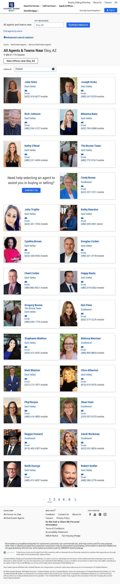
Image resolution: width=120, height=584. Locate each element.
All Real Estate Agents (14, 518)
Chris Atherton (89, 370)
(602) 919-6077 (32, 96)
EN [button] (116, 2)
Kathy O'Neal (32, 145)
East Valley (30, 86)
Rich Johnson (33, 113)
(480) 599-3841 (89, 224)
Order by (8, 69)
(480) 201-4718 (89, 256)
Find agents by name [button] (13, 31)
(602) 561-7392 (32, 224)
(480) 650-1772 (32, 322)
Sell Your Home (50, 6)
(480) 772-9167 (89, 160)
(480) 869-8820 (89, 353)
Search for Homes (32, 6)
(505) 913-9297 (32, 353)
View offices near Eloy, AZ (21, 61)
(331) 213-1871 (32, 384)
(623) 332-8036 (89, 448)
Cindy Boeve (88, 177)
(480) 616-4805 (32, 416)
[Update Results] (78, 24)
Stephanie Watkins (36, 338)
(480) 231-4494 (32, 160)
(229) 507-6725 (89, 416)
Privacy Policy (63, 518)
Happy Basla (88, 273)
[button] (110, 10)
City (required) (41, 21)
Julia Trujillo (32, 209)
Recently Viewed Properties (90, 11)
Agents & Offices (67, 6)
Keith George (32, 465)
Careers (108, 3)
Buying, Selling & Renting (79, 3)
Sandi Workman (90, 433)
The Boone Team (91, 145)
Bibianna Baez (89, 113)
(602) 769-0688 (89, 128)
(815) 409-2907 (32, 448)
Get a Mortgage (31, 11)
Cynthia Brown (33, 241)
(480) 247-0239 (89, 96)
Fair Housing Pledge (71, 535)
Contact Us (63, 514)
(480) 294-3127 (32, 128)
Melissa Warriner (91, 338)
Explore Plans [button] (45, 554)
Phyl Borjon (31, 402)
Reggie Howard (34, 433)
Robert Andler (89, 465)
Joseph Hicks (89, 82)
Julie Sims (31, 82)
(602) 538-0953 (32, 256)
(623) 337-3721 (89, 192)
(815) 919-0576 (89, 384)
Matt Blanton (32, 370)
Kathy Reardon (89, 209)
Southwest (86, 182)
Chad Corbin (32, 273)
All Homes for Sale (12, 514)
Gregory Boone (33, 305)
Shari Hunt (87, 402)
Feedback (50, 514)
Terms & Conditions (55, 528)
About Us (97, 3)
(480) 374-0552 (89, 287)
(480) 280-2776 (89, 480)
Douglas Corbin (90, 241)
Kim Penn (86, 305)
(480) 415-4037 (32, 480)
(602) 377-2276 (89, 319)
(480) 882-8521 (32, 287)
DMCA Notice (52, 535)
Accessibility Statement (57, 532)
